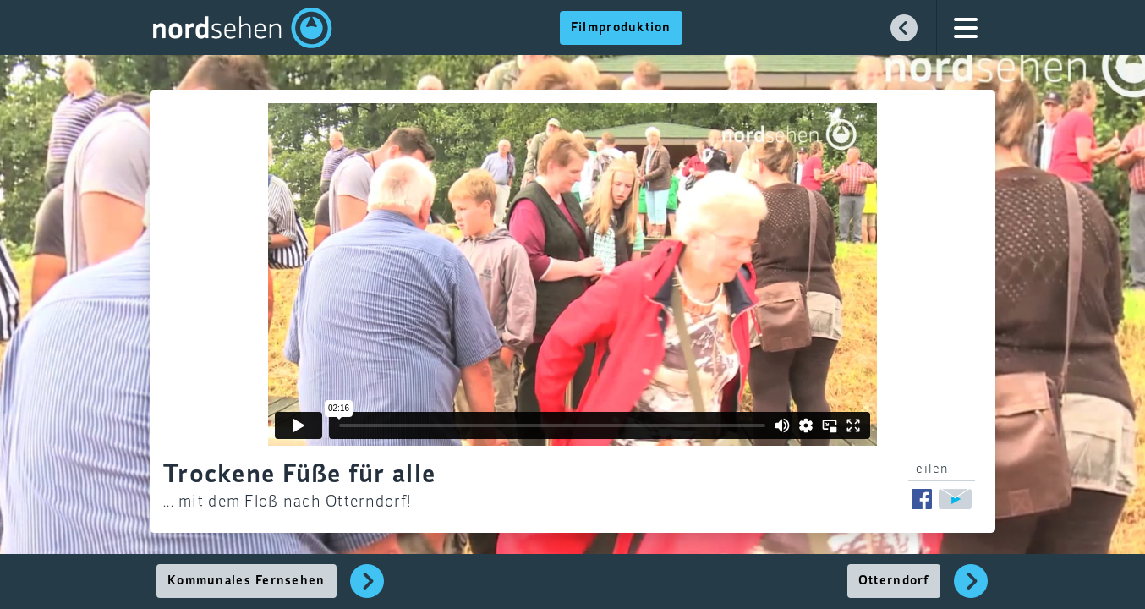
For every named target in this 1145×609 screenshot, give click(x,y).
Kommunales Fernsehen (246, 581)
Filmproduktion (621, 28)
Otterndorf (893, 581)
